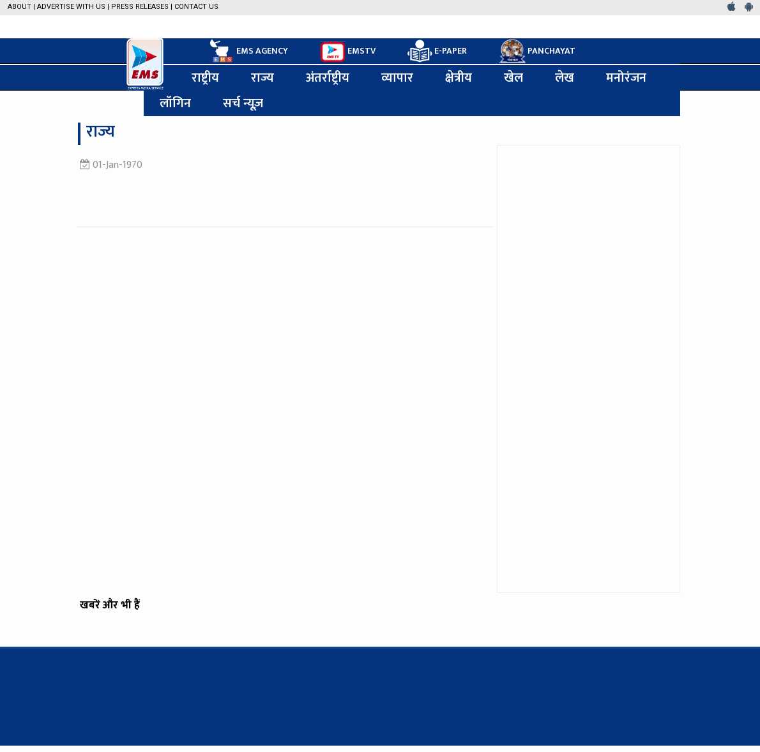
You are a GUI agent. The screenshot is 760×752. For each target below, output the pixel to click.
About (19, 7)
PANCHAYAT (537, 51)
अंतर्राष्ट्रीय (327, 78)
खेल (513, 78)
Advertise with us (71, 7)
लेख (564, 78)
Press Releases (140, 7)
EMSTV (348, 52)
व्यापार (397, 78)
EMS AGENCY (248, 51)
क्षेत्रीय (458, 78)
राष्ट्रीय (205, 78)
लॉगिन (175, 103)
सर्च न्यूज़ (243, 103)
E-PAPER (437, 51)
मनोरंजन (626, 78)
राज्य (262, 78)
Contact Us (196, 7)
